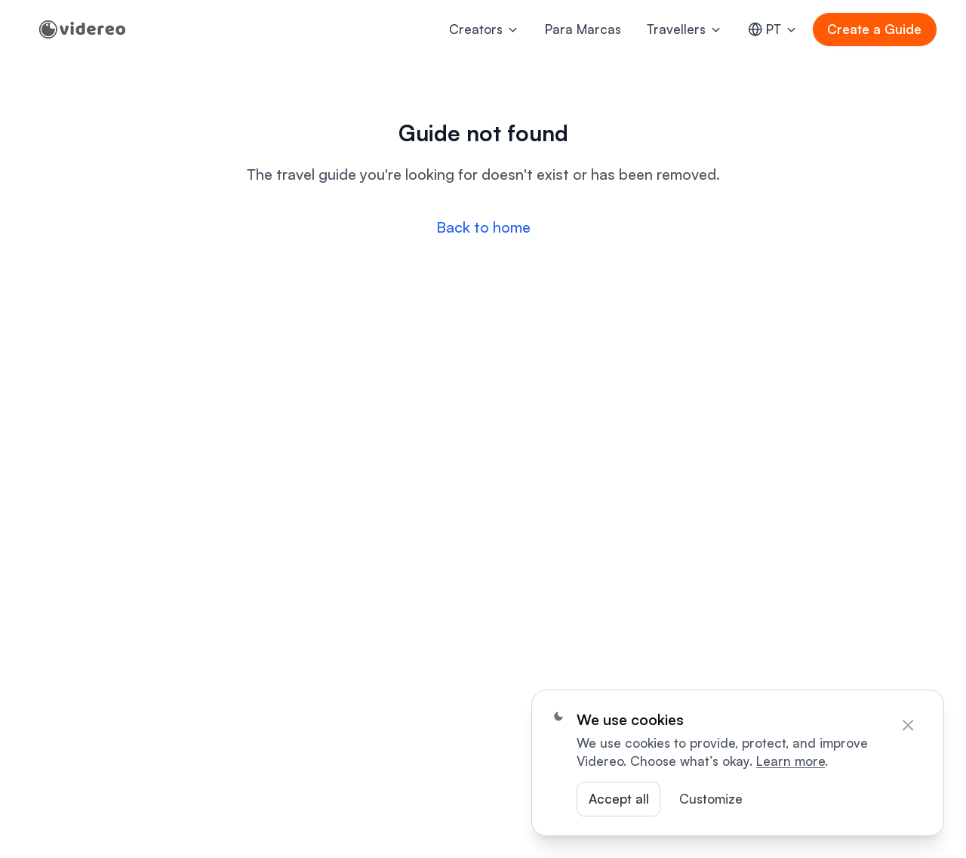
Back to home (483, 227)
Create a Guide (874, 29)
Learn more (790, 761)
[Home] (82, 29)
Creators (484, 29)
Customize (711, 799)
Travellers (684, 29)
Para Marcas (583, 29)
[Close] (907, 725)
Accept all (619, 799)
